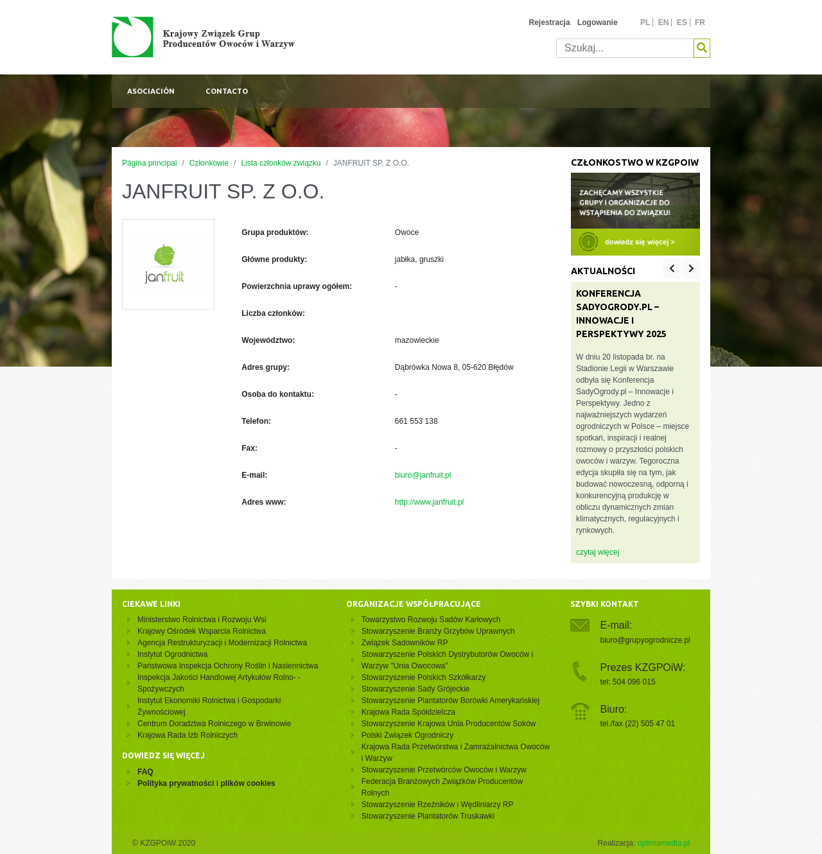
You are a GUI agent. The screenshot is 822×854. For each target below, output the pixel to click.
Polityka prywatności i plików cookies (206, 783)
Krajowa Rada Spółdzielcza (408, 712)
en (663, 22)
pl (645, 22)
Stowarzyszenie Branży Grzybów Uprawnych (438, 631)
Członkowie (209, 163)
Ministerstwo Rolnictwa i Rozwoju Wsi (202, 619)
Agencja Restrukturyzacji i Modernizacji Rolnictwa (222, 642)
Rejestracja (549, 22)
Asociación (151, 91)
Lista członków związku (280, 163)
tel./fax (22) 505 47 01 (638, 723)
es (682, 22)
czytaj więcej (597, 552)
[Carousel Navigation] (681, 269)
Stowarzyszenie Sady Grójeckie (416, 688)
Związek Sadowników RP (405, 642)
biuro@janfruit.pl (423, 475)
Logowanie (597, 22)
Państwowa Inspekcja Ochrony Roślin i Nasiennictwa (227, 665)
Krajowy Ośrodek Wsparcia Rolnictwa (201, 631)
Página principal (149, 163)
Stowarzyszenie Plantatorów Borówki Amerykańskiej (450, 700)
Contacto (227, 91)
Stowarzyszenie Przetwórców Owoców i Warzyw (444, 769)
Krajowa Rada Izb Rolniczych (187, 735)
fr (700, 22)
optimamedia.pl (664, 843)
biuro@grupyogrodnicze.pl (645, 640)
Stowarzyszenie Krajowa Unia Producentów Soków (449, 723)
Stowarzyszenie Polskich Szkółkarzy (423, 677)
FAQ (145, 771)
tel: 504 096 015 (628, 681)
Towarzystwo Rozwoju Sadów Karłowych (433, 619)
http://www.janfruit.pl (429, 502)
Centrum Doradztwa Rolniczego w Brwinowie (214, 723)
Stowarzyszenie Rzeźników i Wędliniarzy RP (438, 804)
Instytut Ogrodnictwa (172, 654)
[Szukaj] (625, 48)
